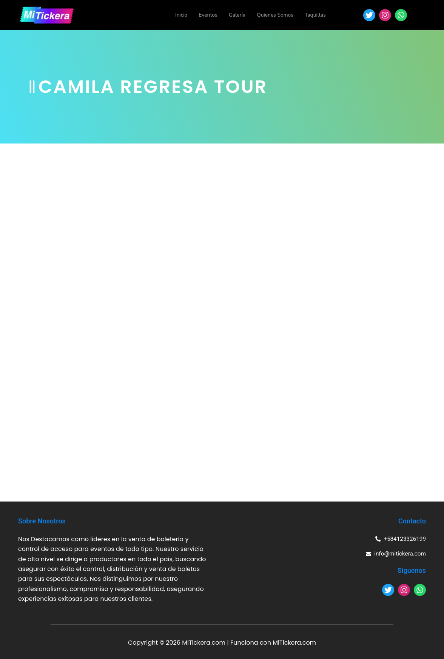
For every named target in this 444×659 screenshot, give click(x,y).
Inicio (172, 15)
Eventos (200, 15)
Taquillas (314, 15)
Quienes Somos (271, 15)
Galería (231, 15)
